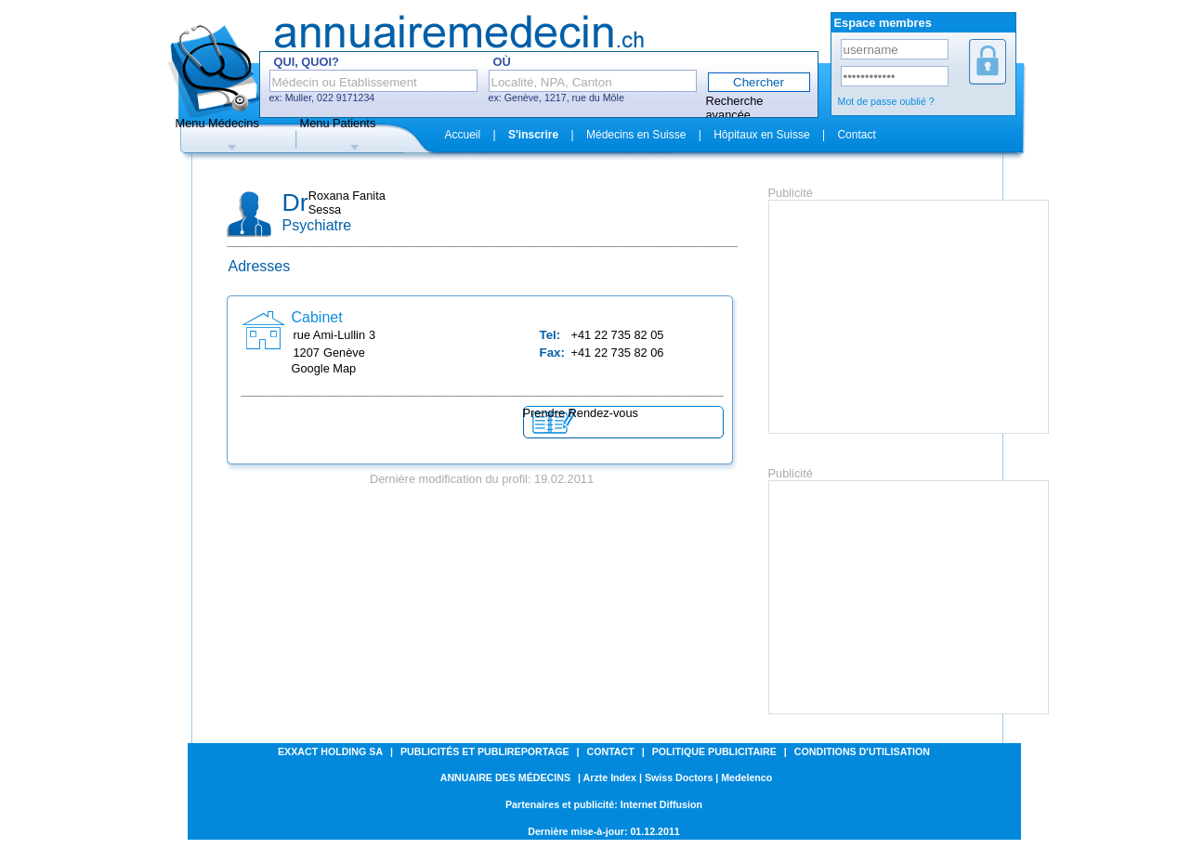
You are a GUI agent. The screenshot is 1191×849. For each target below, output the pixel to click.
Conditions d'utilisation (862, 751)
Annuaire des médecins (505, 777)
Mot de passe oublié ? (886, 101)
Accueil (463, 134)
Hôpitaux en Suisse (761, 134)
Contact (856, 134)
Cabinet (317, 317)
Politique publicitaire (714, 751)
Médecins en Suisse (636, 134)
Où (502, 62)
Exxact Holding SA (330, 751)
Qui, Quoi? (306, 62)
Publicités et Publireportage (484, 751)
